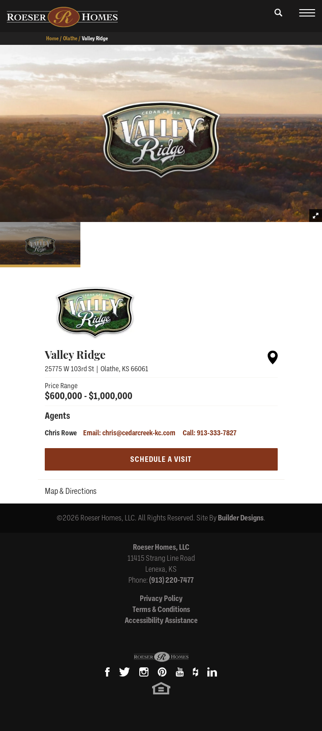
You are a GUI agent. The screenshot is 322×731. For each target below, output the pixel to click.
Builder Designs (241, 518)
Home (52, 38)
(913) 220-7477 (171, 580)
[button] (278, 19)
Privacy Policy (161, 598)
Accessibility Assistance (161, 620)
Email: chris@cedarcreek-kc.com (129, 433)
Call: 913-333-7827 (210, 433)
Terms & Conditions (161, 609)
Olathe (70, 38)
